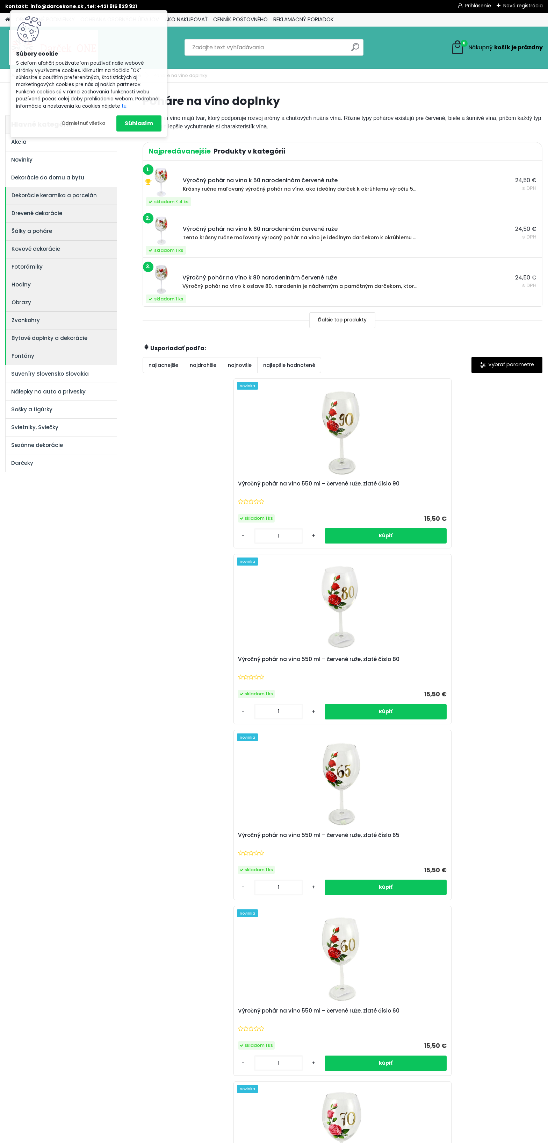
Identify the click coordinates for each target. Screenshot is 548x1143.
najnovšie (240, 365)
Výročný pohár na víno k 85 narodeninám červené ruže (487, 847)
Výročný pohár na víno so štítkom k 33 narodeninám (386, 847)
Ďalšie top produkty (342, 320)
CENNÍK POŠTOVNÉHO (240, 19)
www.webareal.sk (302, 1136)
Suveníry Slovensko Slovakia (50, 373)
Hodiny (21, 284)
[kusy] (165, 536)
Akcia (19, 141)
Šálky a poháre (32, 231)
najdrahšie (203, 365)
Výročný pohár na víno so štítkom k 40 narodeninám (286, 845)
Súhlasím (139, 123)
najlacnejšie (163, 365)
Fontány (23, 356)
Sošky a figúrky (31, 409)
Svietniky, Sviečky (34, 427)
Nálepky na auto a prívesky (48, 391)
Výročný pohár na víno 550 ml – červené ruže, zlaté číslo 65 (391, 487)
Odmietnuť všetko (83, 123)
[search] (355, 50)
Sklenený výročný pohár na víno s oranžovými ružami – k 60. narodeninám (289, 666)
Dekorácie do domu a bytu (47, 177)
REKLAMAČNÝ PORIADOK (303, 19)
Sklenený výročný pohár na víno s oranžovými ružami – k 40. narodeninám (489, 666)
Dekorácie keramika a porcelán (54, 195)
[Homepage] (7, 20)
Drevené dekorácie (37, 213)
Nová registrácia (523, 5)
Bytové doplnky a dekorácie (49, 338)
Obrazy (21, 302)
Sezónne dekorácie (37, 445)
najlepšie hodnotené (289, 365)
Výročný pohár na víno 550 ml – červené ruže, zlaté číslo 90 (191, 487)
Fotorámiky (27, 266)
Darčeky (22, 463)
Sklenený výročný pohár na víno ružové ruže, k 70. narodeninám (187, 666)
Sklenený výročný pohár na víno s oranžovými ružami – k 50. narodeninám (390, 666)
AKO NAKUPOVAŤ (186, 19)
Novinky (22, 159)
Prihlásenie (478, 5)
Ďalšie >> (355, 934)
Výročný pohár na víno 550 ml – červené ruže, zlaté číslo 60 (491, 487)
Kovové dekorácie (36, 249)
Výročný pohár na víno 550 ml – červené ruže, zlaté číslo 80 (291, 487)
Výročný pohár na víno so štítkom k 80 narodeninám (186, 845)
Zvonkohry (26, 320)
